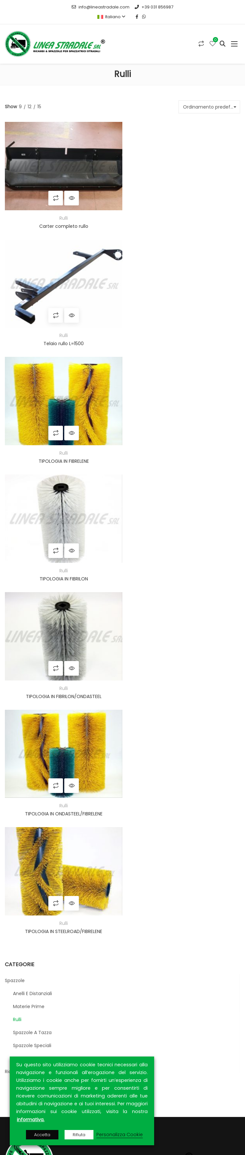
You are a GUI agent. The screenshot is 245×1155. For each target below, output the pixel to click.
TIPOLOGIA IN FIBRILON (182, 339)
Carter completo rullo (62, 224)
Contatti (19, 1031)
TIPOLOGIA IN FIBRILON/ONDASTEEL (62, 455)
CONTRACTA (180, 846)
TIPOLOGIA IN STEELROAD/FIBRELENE (62, 570)
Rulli (62, 216)
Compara (54, 195)
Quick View (70, 195)
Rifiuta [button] (79, 1135)
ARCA (95, 846)
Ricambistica (19, 710)
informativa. (30, 1119)
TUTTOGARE (97, 838)
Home (16, 997)
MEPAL (123, 838)
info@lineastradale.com (100, 7)
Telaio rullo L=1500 (182, 224)
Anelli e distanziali (32, 632)
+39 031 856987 (154, 7)
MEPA (76, 838)
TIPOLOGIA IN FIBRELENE (62, 339)
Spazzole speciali (32, 684)
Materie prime (28, 645)
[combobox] (209, 106)
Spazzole (15, 619)
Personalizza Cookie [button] (119, 1134)
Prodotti (19, 1020)
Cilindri (20, 723)
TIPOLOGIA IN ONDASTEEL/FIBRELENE (182, 455)
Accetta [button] (42, 1135)
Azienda (19, 1008)
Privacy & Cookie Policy (36, 1042)
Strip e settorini (30, 697)
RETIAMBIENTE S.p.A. (81, 853)
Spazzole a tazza (32, 671)
